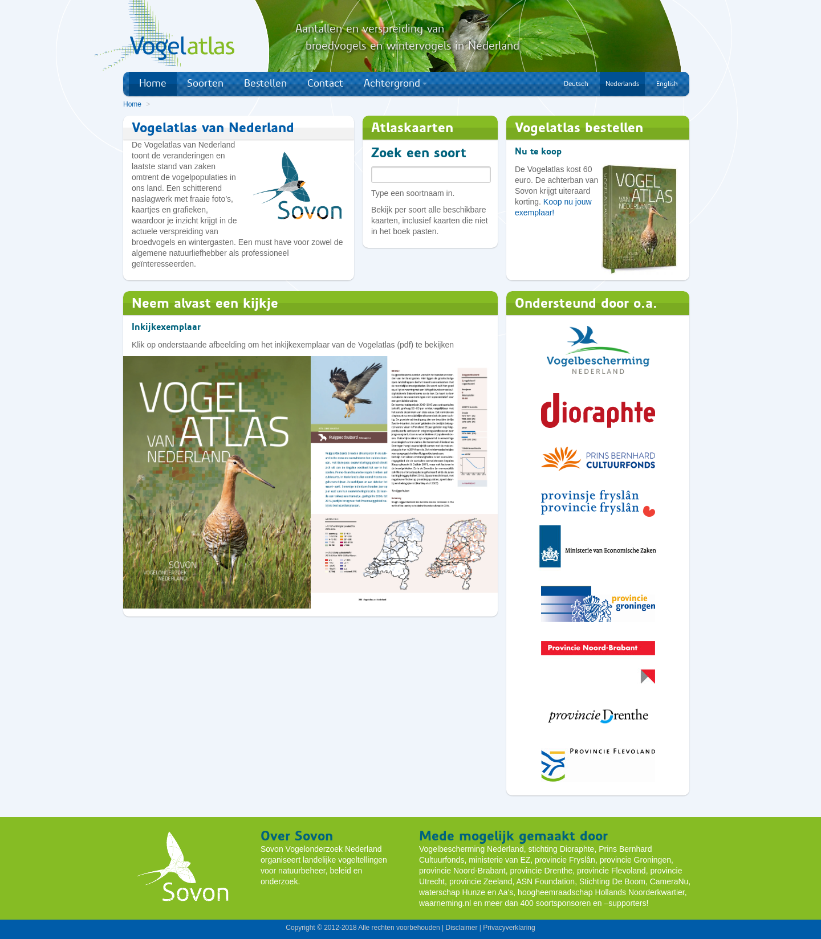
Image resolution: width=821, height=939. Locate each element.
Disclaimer (461, 928)
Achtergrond (395, 83)
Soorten (205, 83)
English (667, 83)
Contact (325, 83)
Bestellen (265, 83)
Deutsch (576, 83)
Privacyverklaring (509, 928)
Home (152, 83)
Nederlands (622, 83)
